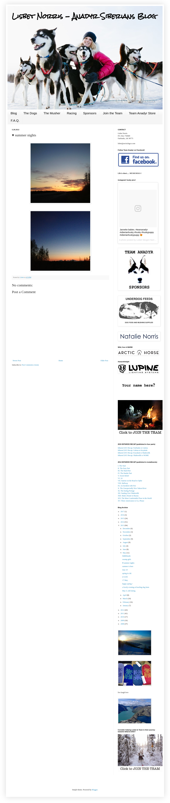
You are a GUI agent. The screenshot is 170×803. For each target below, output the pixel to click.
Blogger (95, 790)
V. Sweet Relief (123, 476)
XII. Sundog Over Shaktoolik (128, 493)
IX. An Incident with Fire (127, 486)
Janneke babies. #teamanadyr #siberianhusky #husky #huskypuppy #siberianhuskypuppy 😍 (137, 232)
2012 (123, 610)
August (125, 542)
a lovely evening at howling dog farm (135, 587)
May (124, 553)
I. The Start (122, 466)
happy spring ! (127, 584)
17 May (125, 580)
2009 (123, 620)
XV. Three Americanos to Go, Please (131, 501)
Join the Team (112, 113)
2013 (123, 525)
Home (61, 361)
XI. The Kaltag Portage (126, 491)
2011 (123, 613)
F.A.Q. (15, 120)
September (127, 539)
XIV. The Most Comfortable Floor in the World (135, 498)
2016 (123, 515)
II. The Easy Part (124, 468)
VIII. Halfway (123, 483)
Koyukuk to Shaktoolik (134, 453)
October (126, 535)
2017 (123, 511)
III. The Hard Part (124, 471)
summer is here (127, 566)
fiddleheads (126, 556)
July (124, 546)
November (127, 532)
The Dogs (30, 113)
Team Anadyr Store (142, 113)
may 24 (125, 570)
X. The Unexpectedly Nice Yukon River (132, 488)
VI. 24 (120, 478)
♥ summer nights (128, 563)
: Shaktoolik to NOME (133, 455)
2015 (123, 518)
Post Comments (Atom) (30, 365)
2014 (123, 522)
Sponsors (89, 113)
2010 (123, 617)
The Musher (52, 113)
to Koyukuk (132, 450)
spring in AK (127, 573)
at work (125, 577)
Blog (14, 113)
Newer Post (17, 361)
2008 (123, 624)
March (125, 599)
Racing (71, 113)
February (126, 602)
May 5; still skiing (128, 591)
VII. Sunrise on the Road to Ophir (130, 481)
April (125, 595)
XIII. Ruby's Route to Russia (128, 496)
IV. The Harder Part (125, 473)
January (126, 606)
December (126, 528)
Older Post (104, 361)
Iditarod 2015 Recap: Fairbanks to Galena (133, 448)
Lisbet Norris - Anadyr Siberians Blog (84, 16)
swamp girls (126, 559)
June (124, 549)
